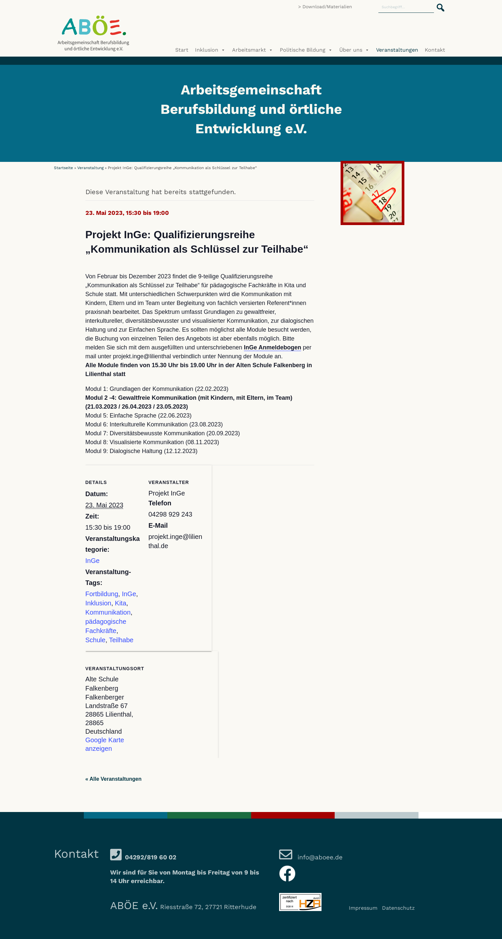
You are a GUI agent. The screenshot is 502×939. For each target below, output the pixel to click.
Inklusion (210, 50)
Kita (120, 603)
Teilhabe (121, 640)
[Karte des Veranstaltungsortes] (183, 696)
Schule (95, 640)
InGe (92, 560)
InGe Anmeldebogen (272, 347)
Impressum (363, 908)
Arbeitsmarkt (252, 50)
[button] (438, 4)
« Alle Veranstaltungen (113, 779)
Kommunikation (108, 612)
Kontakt (435, 50)
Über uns (354, 50)
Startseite (63, 167)
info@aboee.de (319, 857)
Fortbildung (101, 593)
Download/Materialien (327, 6)
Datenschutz (398, 908)
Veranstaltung (90, 167)
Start (181, 50)
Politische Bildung (306, 50)
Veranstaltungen (397, 50)
